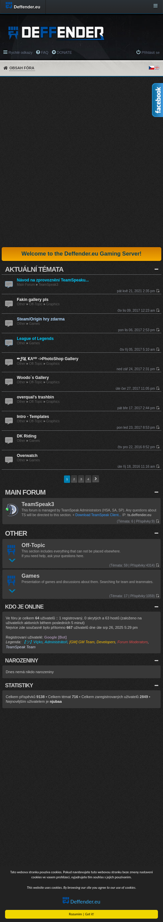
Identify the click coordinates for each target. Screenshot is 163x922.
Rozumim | (81, 914)
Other (21, 304)
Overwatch (27, 455)
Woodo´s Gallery (33, 377)
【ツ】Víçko (32, 642)
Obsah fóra (21, 68)
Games (34, 323)
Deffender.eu (81, 901)
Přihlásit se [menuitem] (150, 52)
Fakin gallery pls (32, 299)
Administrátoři (56, 642)
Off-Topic (35, 304)
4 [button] (88, 479)
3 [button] (81, 479)
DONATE (64, 52)
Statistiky (19, 685)
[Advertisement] (81, 161)
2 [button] (74, 479)
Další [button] (95, 479)
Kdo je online (24, 607)
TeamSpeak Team (20, 647)
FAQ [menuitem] (44, 52)
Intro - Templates (33, 416)
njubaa (56, 701)
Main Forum (26, 284)
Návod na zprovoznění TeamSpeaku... (53, 280)
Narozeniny (21, 660)
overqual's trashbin (35, 397)
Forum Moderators (133, 642)
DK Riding (26, 436)
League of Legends (35, 338)
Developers (106, 642)
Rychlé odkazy (20, 52)
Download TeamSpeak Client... (98, 515)
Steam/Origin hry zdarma (41, 319)
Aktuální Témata (34, 269)
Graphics (53, 304)
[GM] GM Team (82, 642)
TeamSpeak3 (48, 284)
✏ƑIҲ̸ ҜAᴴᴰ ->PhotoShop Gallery (47, 358)
